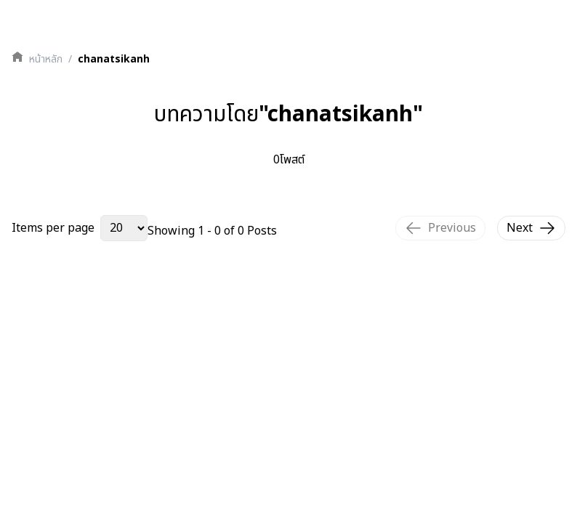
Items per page (53, 228)
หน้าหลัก (45, 59)
